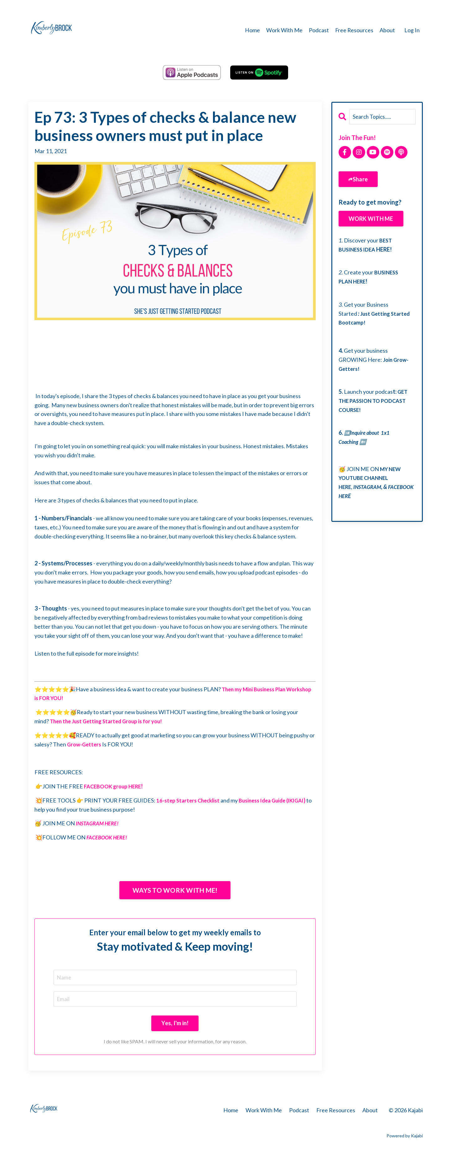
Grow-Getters (86, 743)
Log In (412, 30)
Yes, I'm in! (175, 1024)
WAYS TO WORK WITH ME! (175, 890)
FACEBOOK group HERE (114, 785)
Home (251, 30)
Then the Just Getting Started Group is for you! (110, 720)
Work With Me (284, 30)
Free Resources (353, 30)
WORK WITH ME (371, 218)
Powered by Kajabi (404, 1137)
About (387, 30)
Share (360, 179)
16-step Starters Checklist (190, 800)
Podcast (318, 30)
